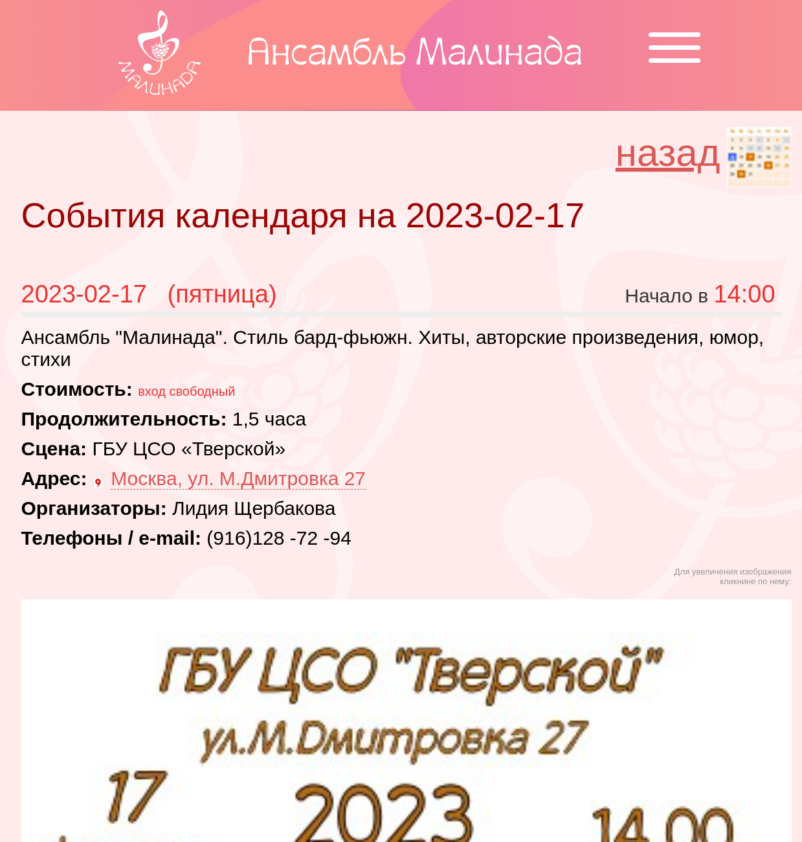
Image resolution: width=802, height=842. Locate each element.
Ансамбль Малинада (415, 55)
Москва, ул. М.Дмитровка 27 (238, 478)
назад (668, 152)
